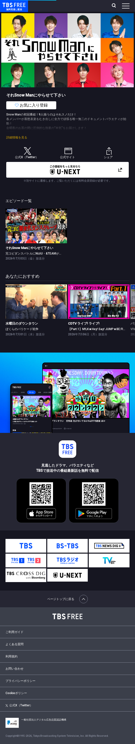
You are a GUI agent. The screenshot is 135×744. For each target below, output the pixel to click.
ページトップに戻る (67, 599)
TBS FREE (8, 4)
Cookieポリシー (16, 693)
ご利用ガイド (15, 632)
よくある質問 (15, 644)
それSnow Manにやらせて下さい (29, 248)
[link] (36, 226)
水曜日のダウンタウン (22, 323)
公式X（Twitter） (19, 705)
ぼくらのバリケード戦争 (22, 329)
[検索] (114, 6)
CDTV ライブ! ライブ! (84, 323)
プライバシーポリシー (21, 681)
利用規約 (12, 656)
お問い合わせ (15, 668)
